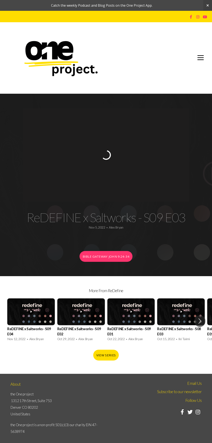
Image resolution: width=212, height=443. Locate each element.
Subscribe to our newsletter (179, 391)
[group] (31, 320)
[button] (200, 321)
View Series (106, 355)
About (15, 383)
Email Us (194, 383)
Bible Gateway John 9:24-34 (106, 256)
